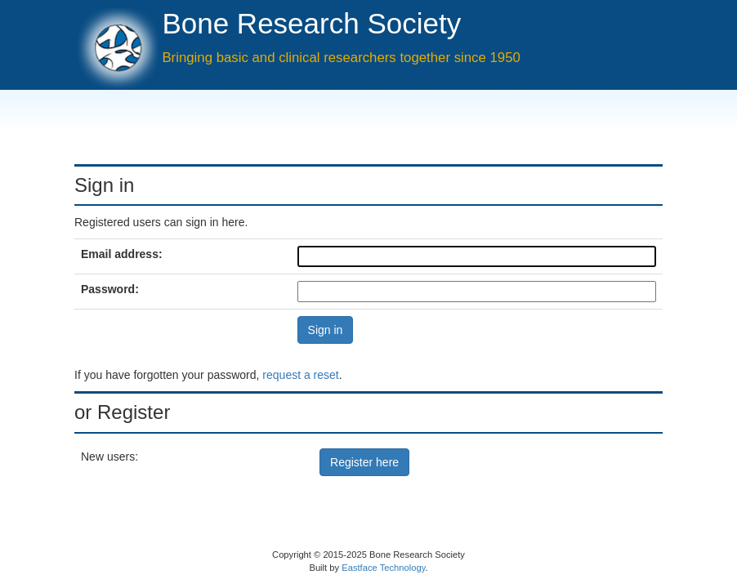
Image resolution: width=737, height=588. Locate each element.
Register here (364, 462)
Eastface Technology (383, 567)
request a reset (300, 374)
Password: (110, 289)
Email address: (122, 254)
